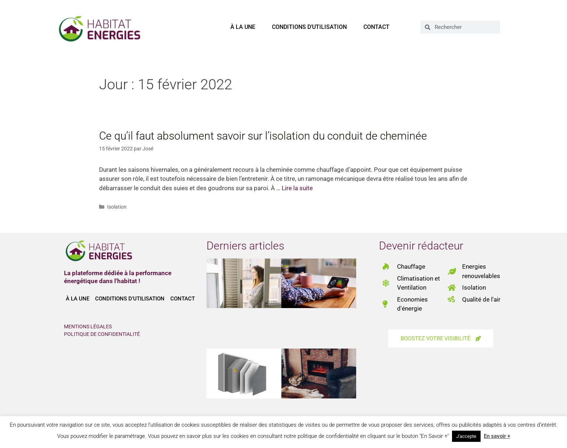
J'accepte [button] (466, 436)
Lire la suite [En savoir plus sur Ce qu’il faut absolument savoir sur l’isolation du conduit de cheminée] (297, 188)
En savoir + (497, 436)
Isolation (117, 207)
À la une (242, 27)
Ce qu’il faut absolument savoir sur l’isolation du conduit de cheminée (263, 135)
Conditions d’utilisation (309, 27)
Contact (376, 27)
